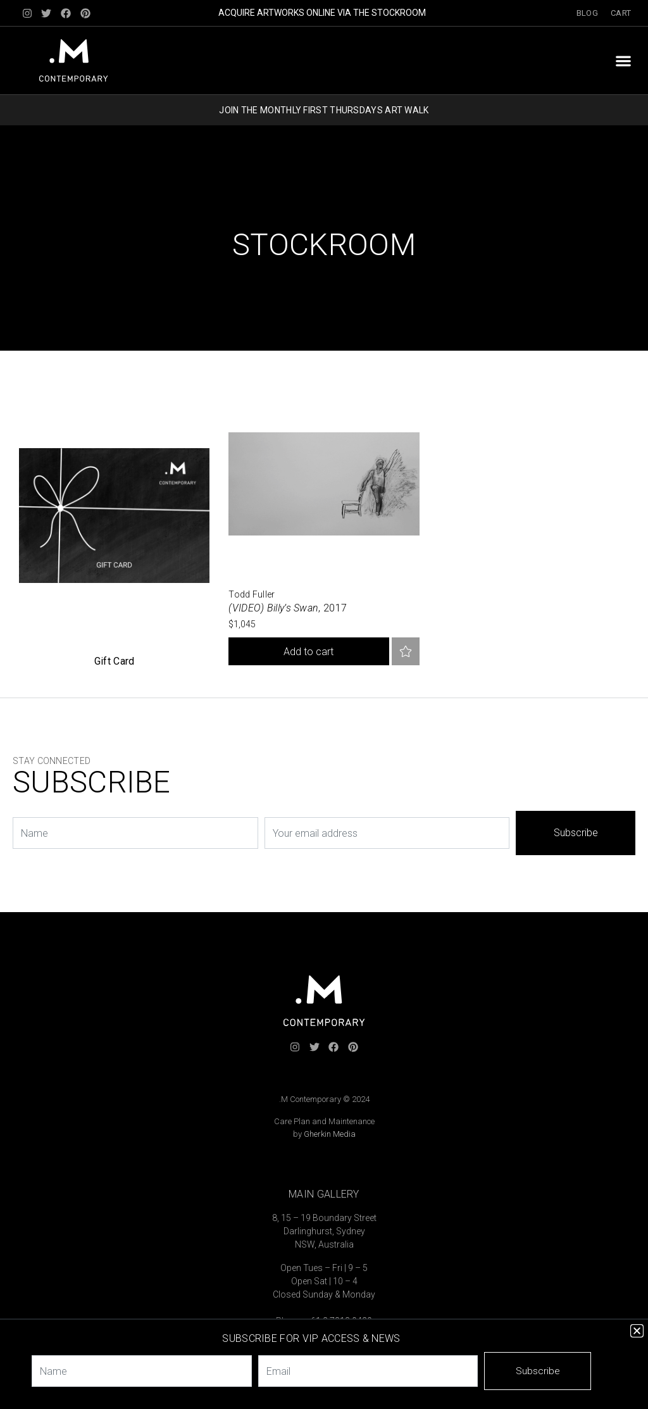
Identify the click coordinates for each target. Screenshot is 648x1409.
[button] (623, 60)
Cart (621, 13)
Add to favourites (406, 651)
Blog (587, 13)
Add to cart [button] (308, 652)
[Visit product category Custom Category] (114, 528)
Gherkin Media (330, 1134)
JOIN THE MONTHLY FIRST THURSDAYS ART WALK (323, 110)
